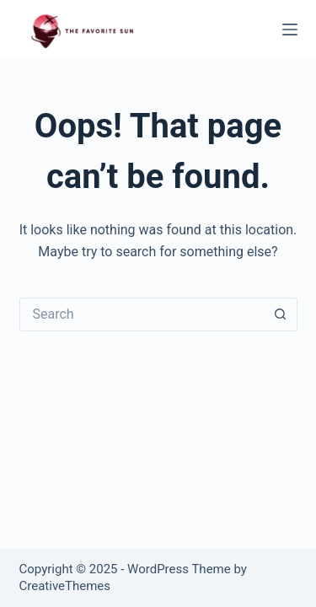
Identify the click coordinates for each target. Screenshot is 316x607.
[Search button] (280, 314)
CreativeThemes (65, 586)
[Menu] (289, 29)
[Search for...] (141, 314)
